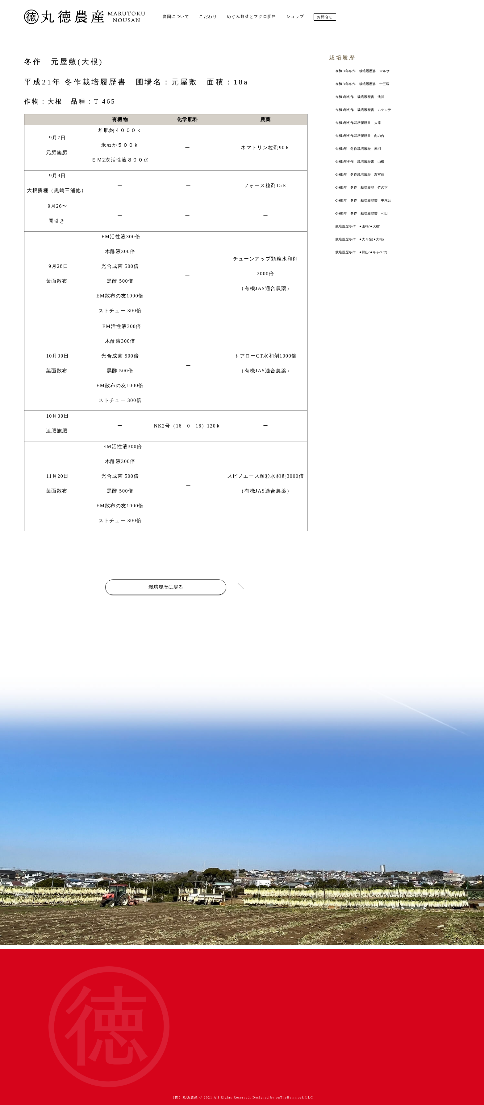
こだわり (208, 16)
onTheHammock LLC (294, 1097)
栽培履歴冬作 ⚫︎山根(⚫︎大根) (357, 226)
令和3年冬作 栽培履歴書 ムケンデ (363, 110)
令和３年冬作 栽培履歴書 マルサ (362, 71)
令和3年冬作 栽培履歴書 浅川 (360, 97)
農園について (176, 16)
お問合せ (324, 17)
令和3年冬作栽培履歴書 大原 (358, 123)
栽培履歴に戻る (165, 587)
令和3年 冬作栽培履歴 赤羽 (358, 148)
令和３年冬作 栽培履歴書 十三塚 (362, 84)
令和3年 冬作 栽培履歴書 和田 (361, 213)
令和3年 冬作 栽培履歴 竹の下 (361, 187)
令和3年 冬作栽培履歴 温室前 (360, 174)
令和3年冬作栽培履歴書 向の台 (360, 135)
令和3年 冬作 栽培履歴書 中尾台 (363, 200)
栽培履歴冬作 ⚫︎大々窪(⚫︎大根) (359, 239)
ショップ (295, 16)
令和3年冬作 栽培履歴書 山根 (360, 161)
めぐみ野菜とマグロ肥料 (252, 16)
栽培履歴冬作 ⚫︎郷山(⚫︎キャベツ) (361, 252)
